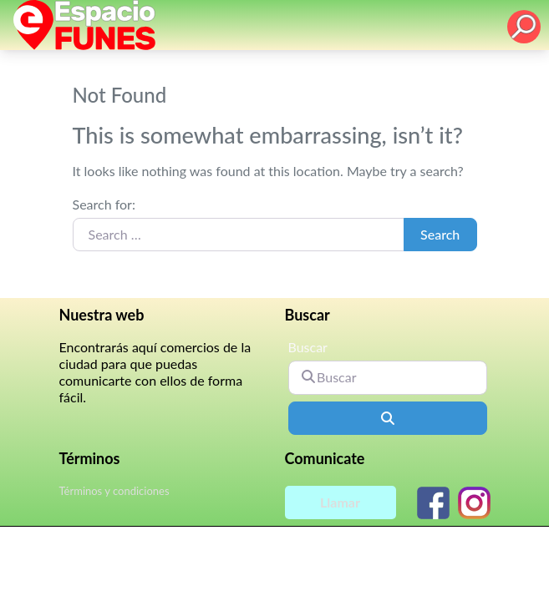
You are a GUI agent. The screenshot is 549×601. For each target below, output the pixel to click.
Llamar (340, 502)
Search (440, 234)
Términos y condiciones (114, 490)
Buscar (308, 347)
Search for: (104, 204)
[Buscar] (387, 377)
